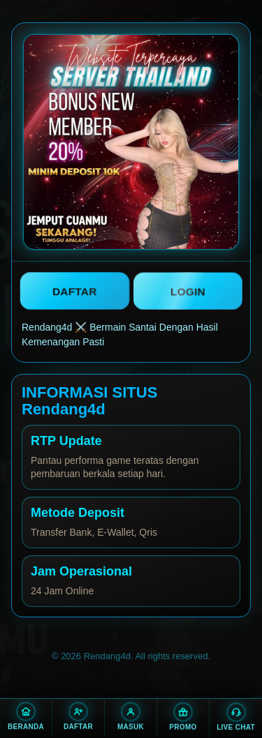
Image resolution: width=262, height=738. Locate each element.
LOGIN (187, 291)
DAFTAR (74, 290)
